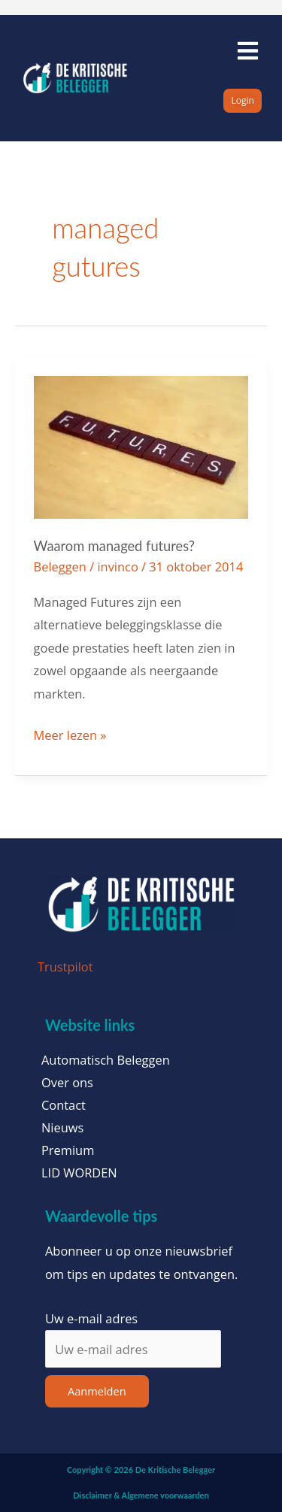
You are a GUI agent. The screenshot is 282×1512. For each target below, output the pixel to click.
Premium (67, 1150)
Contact (63, 1105)
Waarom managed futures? (114, 546)
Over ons (67, 1082)
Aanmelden (97, 1390)
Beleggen (60, 566)
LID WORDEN (79, 1172)
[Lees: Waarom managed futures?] (141, 446)
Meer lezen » (70, 734)
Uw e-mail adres (91, 1318)
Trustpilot (65, 966)
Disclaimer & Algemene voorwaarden (140, 1495)
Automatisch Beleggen (105, 1060)
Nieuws (62, 1127)
